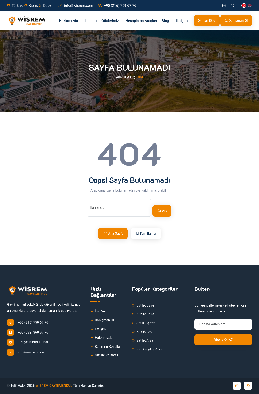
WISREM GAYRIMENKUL (54, 386)
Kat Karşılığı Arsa (147, 349)
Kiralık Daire (143, 314)
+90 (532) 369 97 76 (27, 332)
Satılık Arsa (142, 340)
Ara (162, 211)
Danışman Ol (236, 21)
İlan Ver (98, 311)
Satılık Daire (143, 305)
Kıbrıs (31, 5)
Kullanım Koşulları (106, 346)
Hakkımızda (68, 21)
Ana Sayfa (123, 77)
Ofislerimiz (110, 21)
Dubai (46, 5)
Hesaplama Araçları (141, 21)
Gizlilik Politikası (104, 355)
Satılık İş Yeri (144, 323)
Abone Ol (223, 340)
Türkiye (15, 5)
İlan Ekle (206, 21)
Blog (165, 21)
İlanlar (90, 21)
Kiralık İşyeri (143, 331)
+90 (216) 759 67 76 (117, 5)
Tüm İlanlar (146, 233)
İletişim (182, 21)
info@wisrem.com (75, 5)
